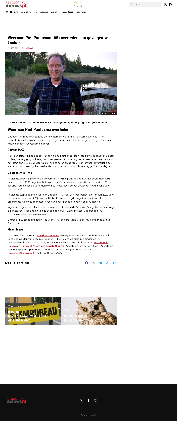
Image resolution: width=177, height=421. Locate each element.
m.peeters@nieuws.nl (21, 253)
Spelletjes (81, 12)
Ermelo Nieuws (55, 246)
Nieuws (14, 12)
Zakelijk (55, 12)
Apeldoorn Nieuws (48, 235)
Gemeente (26, 12)
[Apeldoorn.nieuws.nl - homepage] (16, 4)
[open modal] (170, 4)
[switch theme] (165, 4)
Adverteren (68, 12)
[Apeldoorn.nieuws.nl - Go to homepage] (16, 400)
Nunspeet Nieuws (31, 246)
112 (35, 12)
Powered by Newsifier (88, 415)
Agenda (44, 12)
